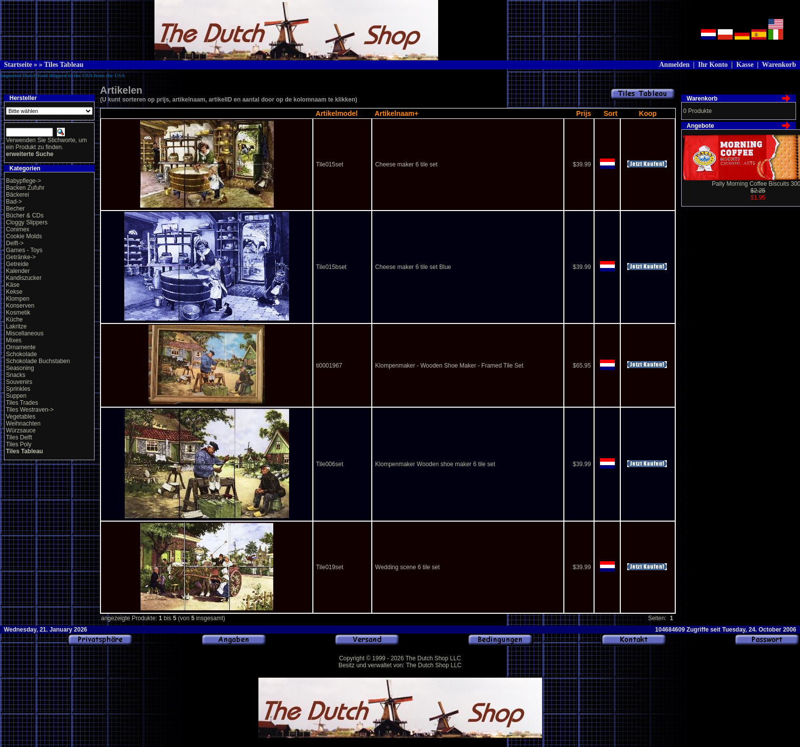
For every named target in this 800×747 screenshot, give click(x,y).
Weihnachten (23, 423)
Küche (14, 319)
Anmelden (674, 64)
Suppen (16, 395)
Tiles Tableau (64, 64)
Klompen (17, 298)
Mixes (13, 340)
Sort (610, 113)
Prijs (583, 113)
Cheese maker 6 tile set (406, 164)
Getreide (17, 264)
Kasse (744, 64)
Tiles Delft (19, 437)
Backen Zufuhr (25, 187)
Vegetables (20, 416)
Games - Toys (24, 250)
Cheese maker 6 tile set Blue (413, 267)
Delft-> (15, 243)
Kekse (14, 291)
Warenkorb (779, 64)
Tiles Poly (19, 444)
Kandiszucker (24, 277)
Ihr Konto (713, 64)
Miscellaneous (25, 333)
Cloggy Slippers (27, 222)
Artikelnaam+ (396, 113)
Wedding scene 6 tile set (407, 567)
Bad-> (14, 201)
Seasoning (20, 368)
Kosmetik (18, 312)
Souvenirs (19, 381)
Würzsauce (21, 430)
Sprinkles (18, 388)
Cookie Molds (24, 236)
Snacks (15, 375)
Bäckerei (17, 194)
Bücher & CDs (25, 215)
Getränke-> (21, 257)
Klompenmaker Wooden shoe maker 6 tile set (435, 464)
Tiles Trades (22, 402)
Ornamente (21, 347)
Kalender (18, 270)
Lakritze (16, 326)
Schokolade (21, 354)
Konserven (20, 305)
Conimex (17, 229)
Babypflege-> (23, 180)
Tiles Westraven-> (29, 409)
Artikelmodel (337, 113)
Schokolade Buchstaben (38, 361)
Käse (12, 284)
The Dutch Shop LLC (433, 658)
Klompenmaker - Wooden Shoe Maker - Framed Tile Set (449, 365)
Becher (15, 208)
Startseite (18, 64)
